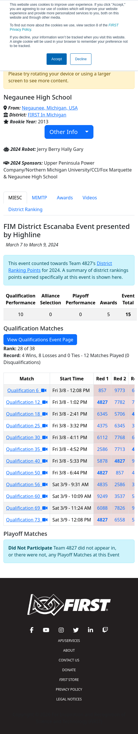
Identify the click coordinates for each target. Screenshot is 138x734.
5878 (102, 461)
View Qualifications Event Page (40, 339)
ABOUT (69, 650)
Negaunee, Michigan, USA (50, 108)
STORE (69, 679)
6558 (119, 520)
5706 (119, 414)
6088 (102, 508)
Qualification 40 (26, 461)
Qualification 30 (26, 437)
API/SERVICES (69, 640)
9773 (119, 390)
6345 (102, 414)
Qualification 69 (26, 508)
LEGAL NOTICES (69, 699)
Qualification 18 (26, 414)
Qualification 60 (26, 496)
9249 (102, 496)
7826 (119, 508)
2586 (102, 449)
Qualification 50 (26, 473)
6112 (102, 437)
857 (102, 390)
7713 (119, 449)
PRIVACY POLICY (69, 689)
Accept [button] (56, 59)
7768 (119, 437)
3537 (119, 496)
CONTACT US (69, 660)
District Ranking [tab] (25, 209)
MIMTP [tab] (39, 197)
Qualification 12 (26, 402)
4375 (102, 426)
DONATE (69, 669)
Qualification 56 (26, 484)
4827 (102, 402)
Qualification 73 (26, 520)
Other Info (66, 132)
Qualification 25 (26, 426)
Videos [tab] (90, 197)
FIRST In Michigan (47, 115)
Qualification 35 (26, 449)
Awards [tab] (65, 197)
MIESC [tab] (15, 197)
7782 (119, 402)
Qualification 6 (26, 390)
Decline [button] (81, 59)
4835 (102, 484)
